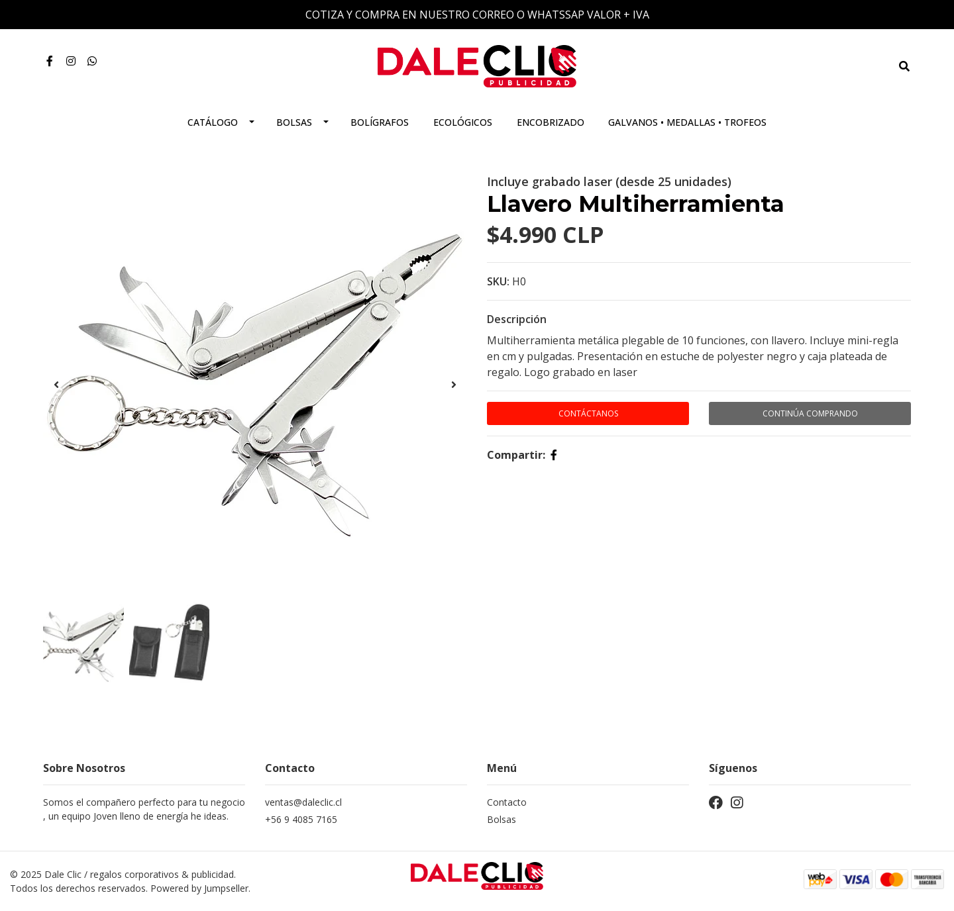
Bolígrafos (379, 122)
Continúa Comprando (810, 413)
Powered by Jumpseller (199, 888)
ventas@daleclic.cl (303, 802)
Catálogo (212, 122)
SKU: (498, 281)
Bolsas (294, 122)
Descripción (517, 319)
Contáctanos (588, 413)
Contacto (507, 802)
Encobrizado (550, 122)
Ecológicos (462, 122)
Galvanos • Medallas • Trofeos (687, 122)
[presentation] (56, 384)
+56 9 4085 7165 (301, 819)
